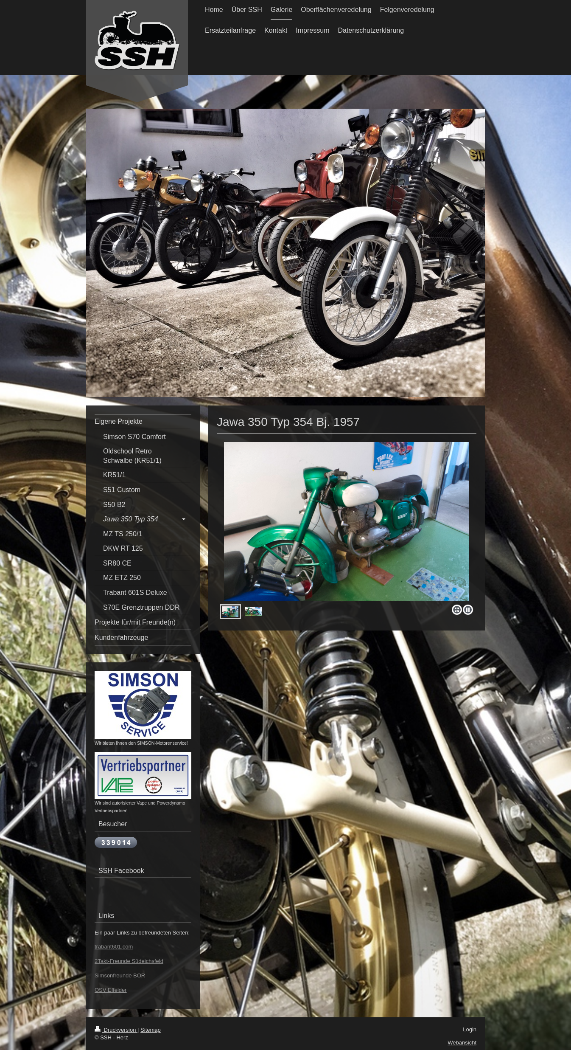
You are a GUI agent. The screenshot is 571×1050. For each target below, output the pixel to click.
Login (469, 1029)
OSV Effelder (111, 990)
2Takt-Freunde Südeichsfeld (129, 961)
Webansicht (462, 1042)
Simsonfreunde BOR (120, 975)
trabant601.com (114, 946)
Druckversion (116, 1030)
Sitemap (150, 1030)
